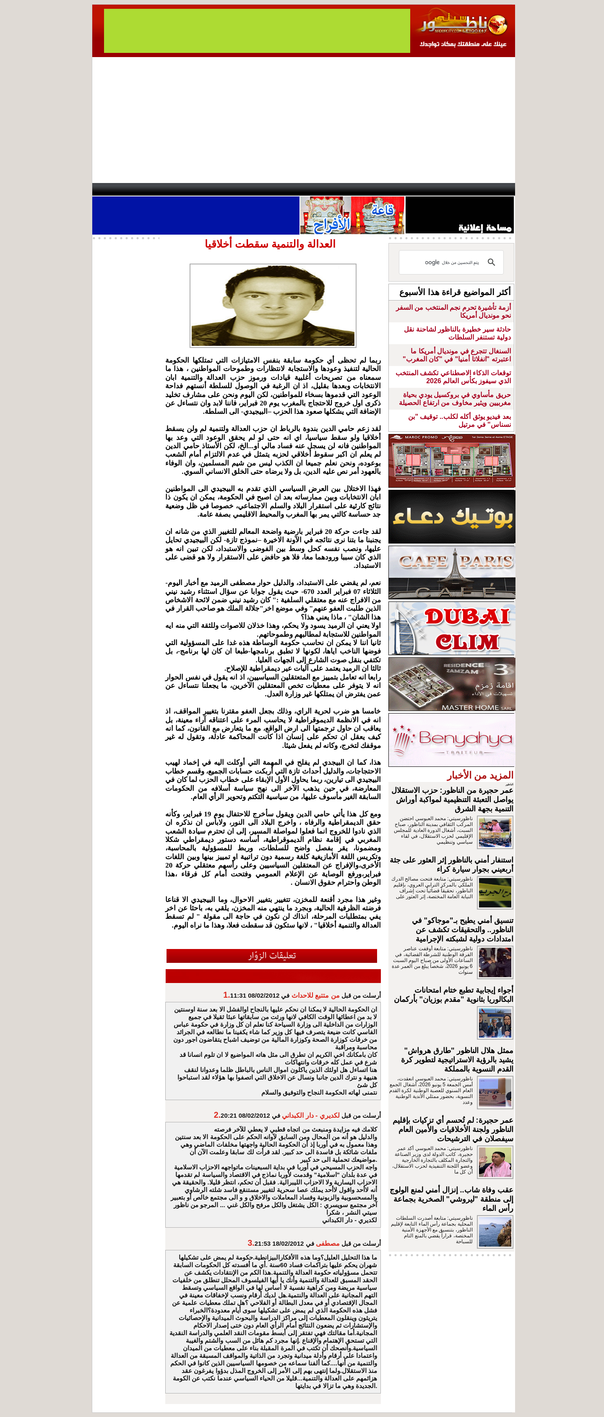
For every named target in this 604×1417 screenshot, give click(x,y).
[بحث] (452, 262)
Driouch (425, 189)
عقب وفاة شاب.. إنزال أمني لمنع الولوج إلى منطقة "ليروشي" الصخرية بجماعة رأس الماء (451, 1199)
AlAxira (149, 189)
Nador (460, 189)
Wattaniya (319, 189)
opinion (176, 189)
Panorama (209, 189)
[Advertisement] (303, 120)
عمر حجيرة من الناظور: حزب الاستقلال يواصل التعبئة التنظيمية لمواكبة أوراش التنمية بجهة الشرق (452, 799)
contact (116, 189)
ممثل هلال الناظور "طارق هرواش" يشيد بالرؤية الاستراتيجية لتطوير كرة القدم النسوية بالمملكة (457, 1059)
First (496, 189)
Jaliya (287, 189)
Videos (252, 189)
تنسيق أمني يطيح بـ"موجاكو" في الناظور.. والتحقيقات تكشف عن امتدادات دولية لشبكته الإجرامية (462, 929)
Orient (351, 189)
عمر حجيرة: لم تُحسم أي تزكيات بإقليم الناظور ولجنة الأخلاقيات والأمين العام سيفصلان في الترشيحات (453, 1129)
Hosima (387, 189)
